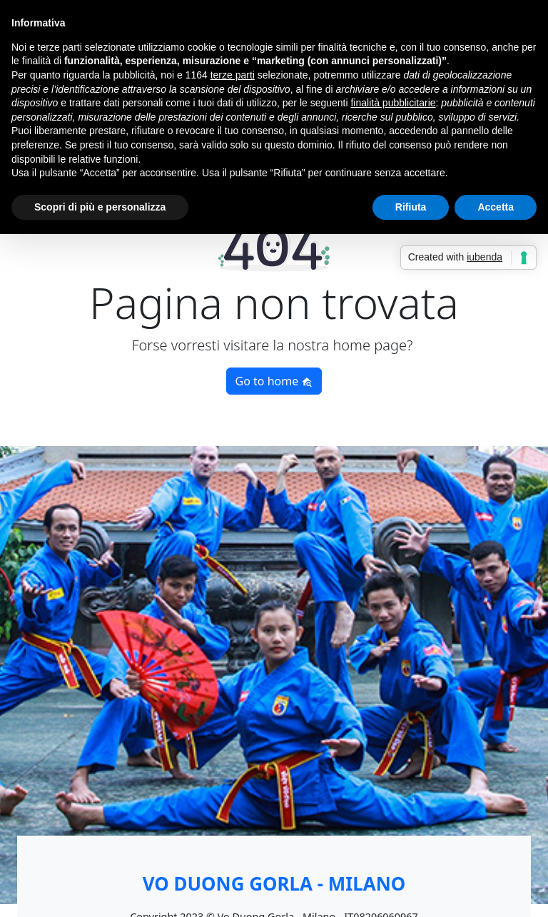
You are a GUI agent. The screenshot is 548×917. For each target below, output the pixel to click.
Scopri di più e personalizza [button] (100, 207)
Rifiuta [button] (411, 207)
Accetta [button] (495, 207)
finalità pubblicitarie (392, 102)
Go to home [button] (274, 381)
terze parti (232, 75)
